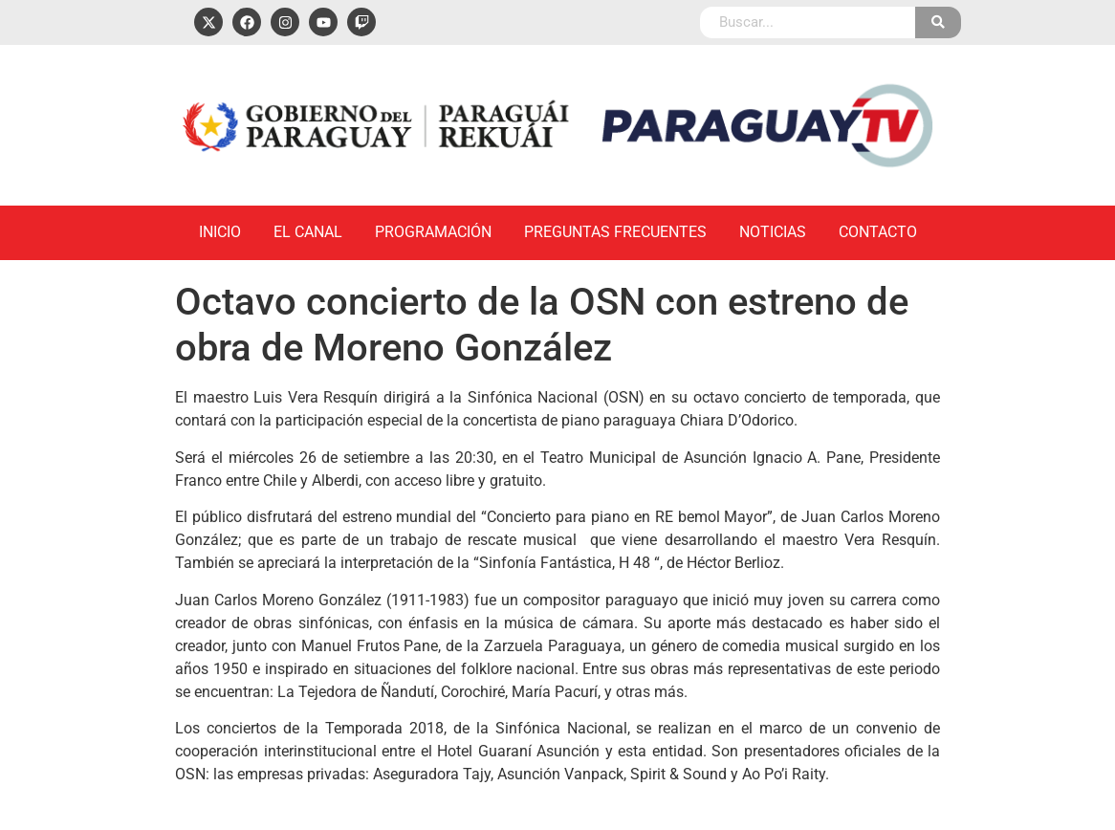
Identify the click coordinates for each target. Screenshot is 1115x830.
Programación (433, 232)
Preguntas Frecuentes (615, 232)
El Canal (307, 232)
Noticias (772, 232)
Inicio (220, 232)
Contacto (878, 232)
